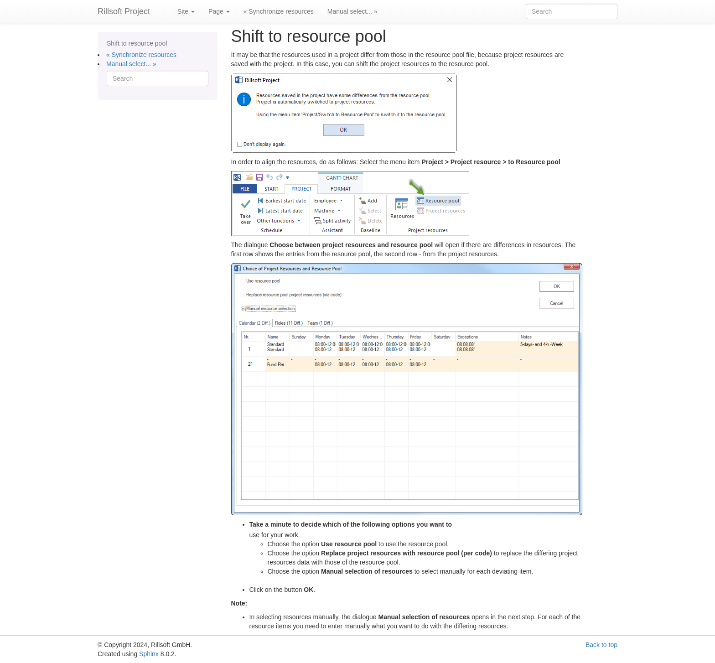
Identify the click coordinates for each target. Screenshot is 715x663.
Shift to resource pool (137, 43)
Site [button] (186, 11)
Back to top (601, 644)
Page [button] (219, 11)
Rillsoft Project (124, 11)
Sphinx (149, 654)
